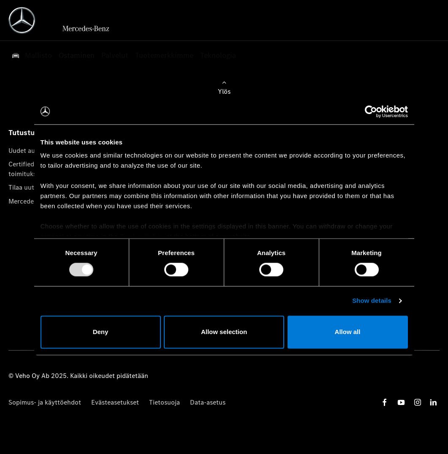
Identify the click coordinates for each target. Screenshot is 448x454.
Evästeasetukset (115, 402)
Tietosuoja (164, 402)
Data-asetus (207, 402)
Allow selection (224, 331)
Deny (101, 331)
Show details (371, 300)
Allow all (348, 331)
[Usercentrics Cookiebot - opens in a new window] (371, 111)
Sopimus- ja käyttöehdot (44, 402)
